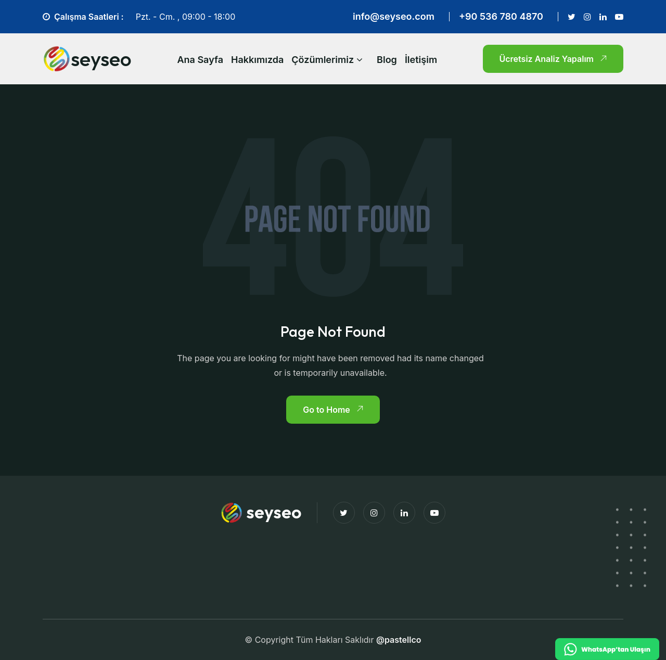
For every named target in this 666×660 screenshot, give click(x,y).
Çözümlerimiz (322, 59)
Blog (387, 59)
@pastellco (398, 639)
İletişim (421, 59)
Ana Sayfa (200, 59)
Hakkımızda (257, 59)
